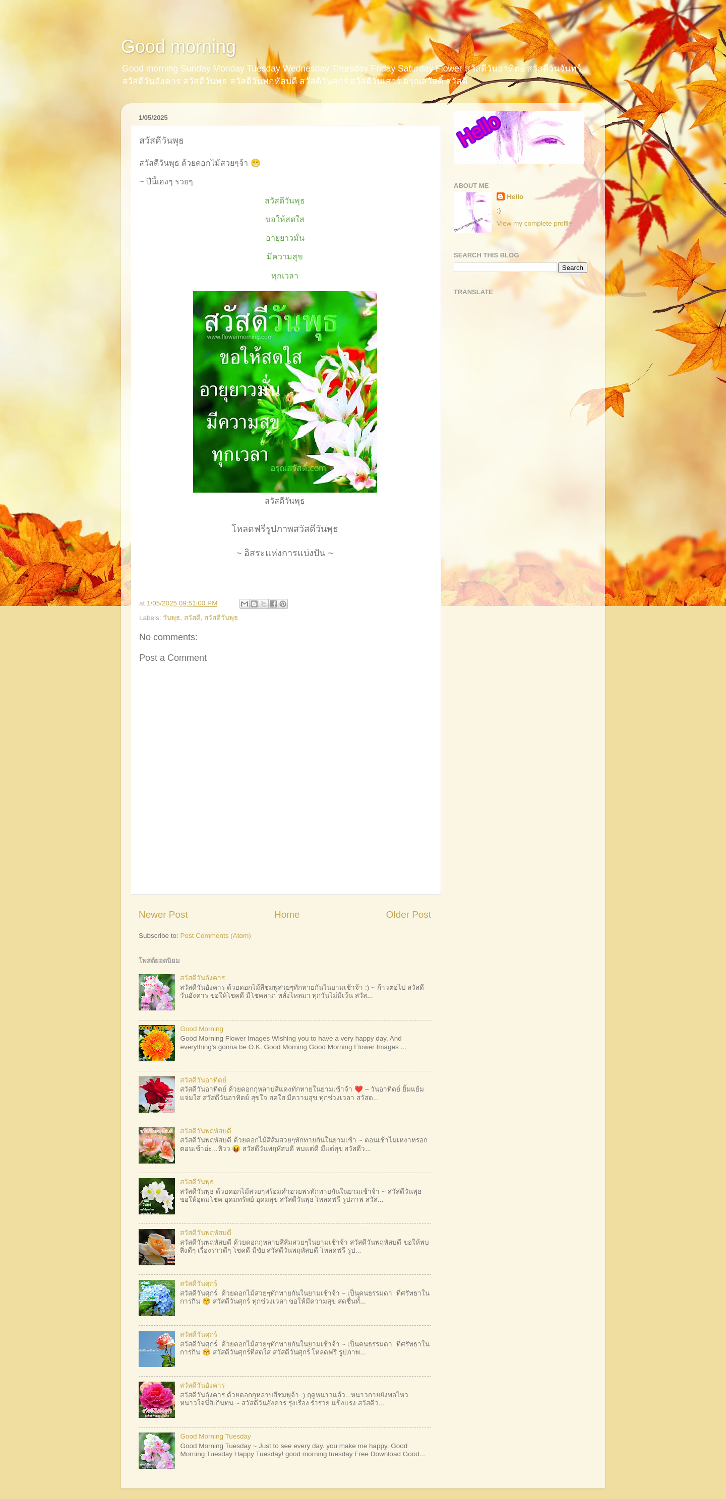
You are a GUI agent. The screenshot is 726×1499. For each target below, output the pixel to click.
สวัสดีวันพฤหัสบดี (205, 1131)
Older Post (408, 914)
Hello (515, 196)
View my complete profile (534, 223)
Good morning (178, 46)
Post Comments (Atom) (215, 935)
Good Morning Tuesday (215, 1436)
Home (286, 914)
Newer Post (163, 914)
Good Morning (201, 1029)
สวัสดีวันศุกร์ (198, 1283)
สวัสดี (192, 618)
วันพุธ (171, 618)
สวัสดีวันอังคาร (202, 978)
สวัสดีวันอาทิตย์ (203, 1080)
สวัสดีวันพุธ (221, 618)
